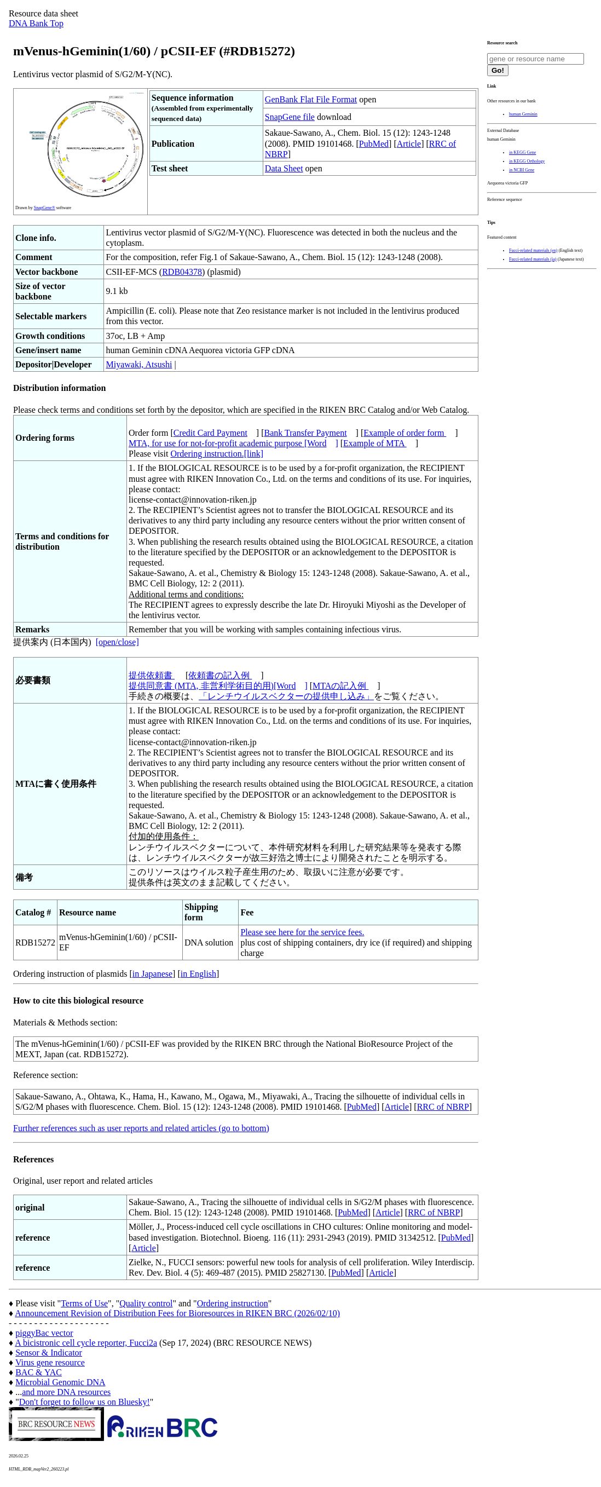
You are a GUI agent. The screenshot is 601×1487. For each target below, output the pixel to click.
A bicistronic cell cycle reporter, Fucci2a (86, 1342)
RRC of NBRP (443, 1106)
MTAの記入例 (340, 685)
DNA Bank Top (36, 23)
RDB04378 (182, 271)
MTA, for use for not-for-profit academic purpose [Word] (233, 443)
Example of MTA (375, 443)
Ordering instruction (232, 1303)
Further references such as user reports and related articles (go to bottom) (141, 1128)
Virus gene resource (50, 1362)
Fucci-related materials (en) (533, 250)
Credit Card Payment (210, 432)
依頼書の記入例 (220, 675)
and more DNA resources (66, 1392)
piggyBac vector (44, 1333)
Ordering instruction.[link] (216, 453)
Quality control (145, 1303)
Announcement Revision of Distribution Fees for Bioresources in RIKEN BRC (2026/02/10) (177, 1313)
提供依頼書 (152, 675)
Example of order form (404, 432)
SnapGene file (290, 117)
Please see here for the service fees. (302, 932)
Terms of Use (84, 1303)
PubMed (374, 143)
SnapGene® (44, 207)
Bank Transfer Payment (305, 432)
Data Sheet (284, 168)
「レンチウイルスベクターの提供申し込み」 (286, 696)
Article (409, 143)
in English (198, 973)
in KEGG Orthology (527, 161)
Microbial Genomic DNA (60, 1382)
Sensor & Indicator (48, 1352)
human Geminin (523, 114)
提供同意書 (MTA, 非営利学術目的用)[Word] (218, 685)
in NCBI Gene (521, 170)
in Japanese (152, 973)
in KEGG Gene (522, 152)
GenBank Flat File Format (311, 99)
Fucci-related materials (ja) (533, 259)
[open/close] (117, 642)
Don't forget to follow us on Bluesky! (84, 1402)
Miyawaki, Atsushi (139, 364)
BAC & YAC (38, 1372)
